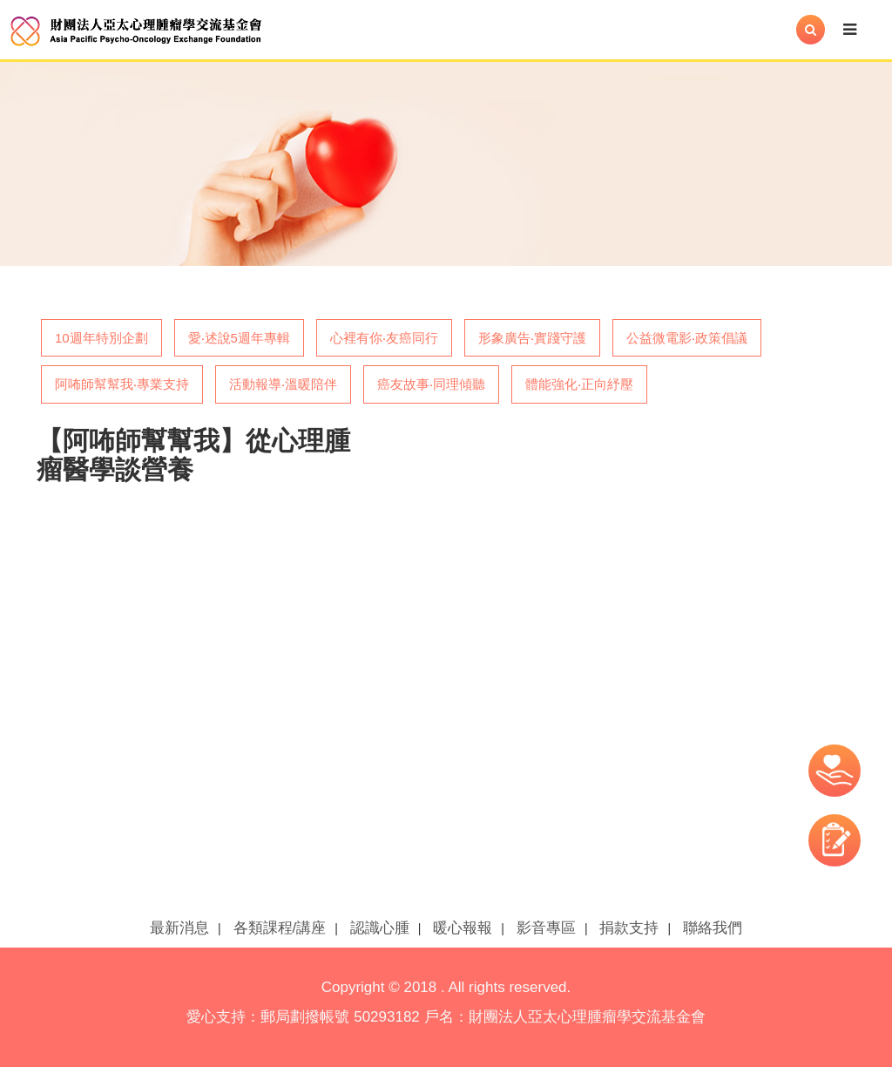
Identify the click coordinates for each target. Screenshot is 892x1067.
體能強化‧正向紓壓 (579, 384)
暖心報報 (462, 928)
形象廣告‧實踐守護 (532, 337)
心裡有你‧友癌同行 (384, 337)
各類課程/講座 (280, 928)
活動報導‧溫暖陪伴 (283, 384)
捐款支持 (629, 928)
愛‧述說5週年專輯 (239, 337)
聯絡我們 (712, 928)
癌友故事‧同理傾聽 (431, 384)
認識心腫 (379, 928)
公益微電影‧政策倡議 (686, 337)
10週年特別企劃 (101, 337)
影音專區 (546, 928)
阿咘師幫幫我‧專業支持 (122, 384)
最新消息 (179, 928)
